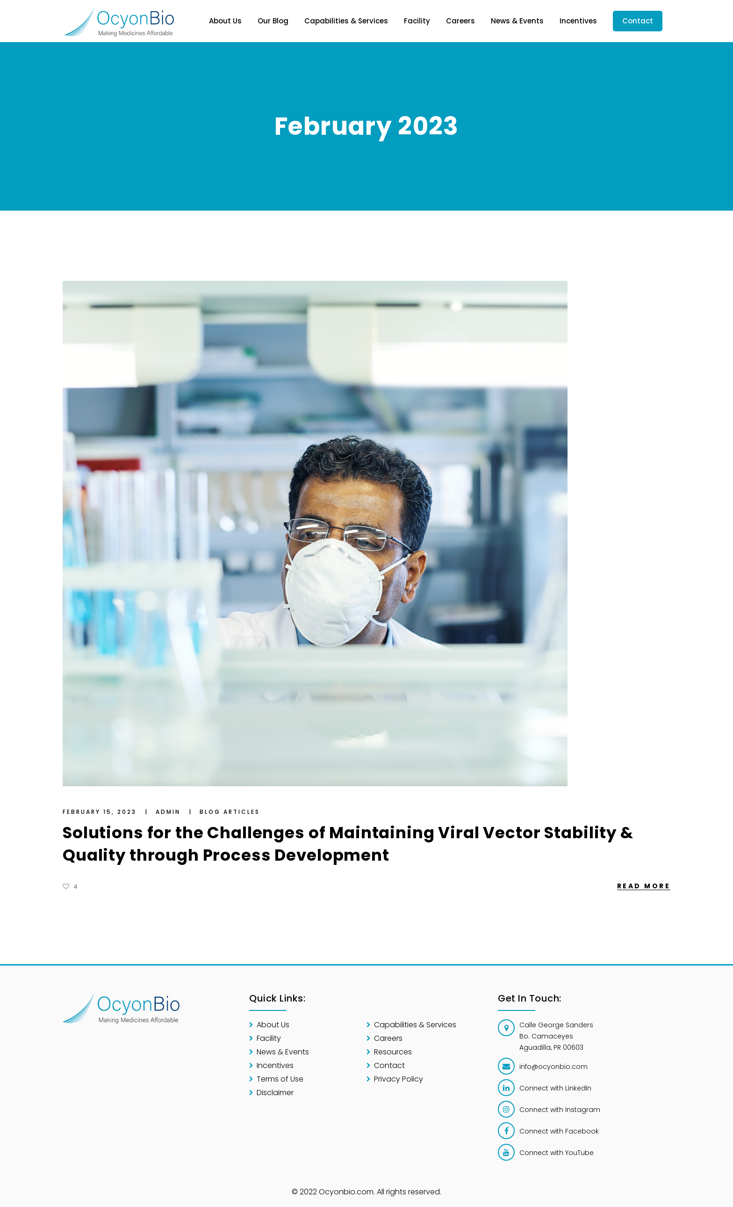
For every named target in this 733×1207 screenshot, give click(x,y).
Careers (388, 1038)
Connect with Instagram (559, 1109)
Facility (269, 1038)
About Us (273, 1024)
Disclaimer (275, 1092)
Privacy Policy (398, 1079)
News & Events (283, 1051)
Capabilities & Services (415, 1024)
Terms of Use (280, 1079)
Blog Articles (230, 812)
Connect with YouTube (556, 1152)
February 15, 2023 (101, 812)
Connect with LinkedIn (555, 1088)
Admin (169, 812)
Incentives (275, 1065)
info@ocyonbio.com (553, 1066)
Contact (389, 1065)
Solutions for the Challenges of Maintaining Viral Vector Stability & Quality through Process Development (348, 843)
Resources (393, 1051)
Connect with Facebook (559, 1131)
